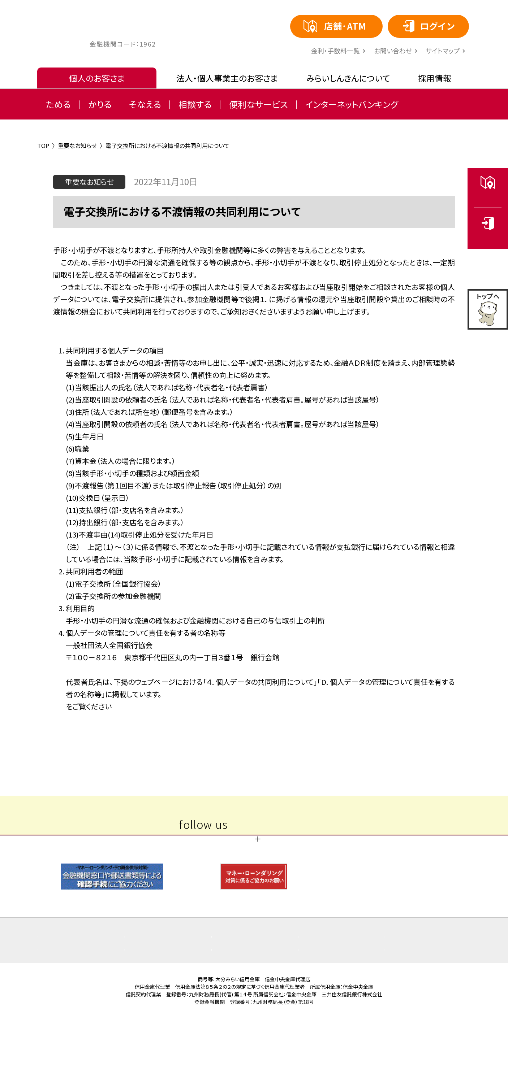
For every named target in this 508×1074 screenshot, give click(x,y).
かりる (100, 104)
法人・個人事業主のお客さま (227, 78)
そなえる (145, 104)
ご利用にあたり (243, 994)
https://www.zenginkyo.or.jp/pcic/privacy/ (138, 706)
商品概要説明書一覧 (338, 981)
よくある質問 (66, 981)
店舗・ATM (410, 981)
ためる (58, 104)
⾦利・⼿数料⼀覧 (335, 50)
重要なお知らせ (157, 981)
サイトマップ (443, 50)
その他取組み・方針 (76, 994)
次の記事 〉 (334, 730)
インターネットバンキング (351, 104)
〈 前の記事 (173, 730)
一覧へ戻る (254, 730)
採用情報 (434, 78)
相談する (195, 104)
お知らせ (234, 981)
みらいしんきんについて (348, 78)
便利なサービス (258, 104)
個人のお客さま (97, 78)
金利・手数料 (153, 994)
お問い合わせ (393, 50)
